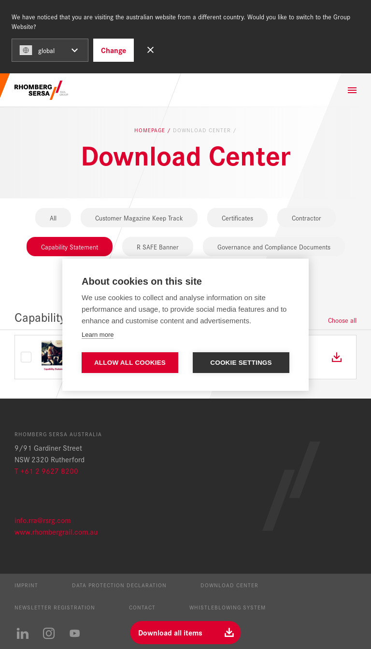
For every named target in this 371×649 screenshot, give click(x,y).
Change (113, 49)
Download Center (229, 584)
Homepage (150, 130)
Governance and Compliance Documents (273, 246)
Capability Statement (69, 246)
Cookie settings (241, 362)
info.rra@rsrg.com (42, 519)
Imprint (26, 584)
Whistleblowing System (227, 607)
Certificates (237, 217)
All (53, 217)
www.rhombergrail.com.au (56, 531)
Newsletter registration (54, 607)
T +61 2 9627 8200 (46, 470)
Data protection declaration (119, 584)
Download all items (170, 632)
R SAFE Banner (158, 246)
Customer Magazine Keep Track (139, 217)
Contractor (306, 217)
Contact (142, 607)
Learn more (98, 334)
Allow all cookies (130, 362)
